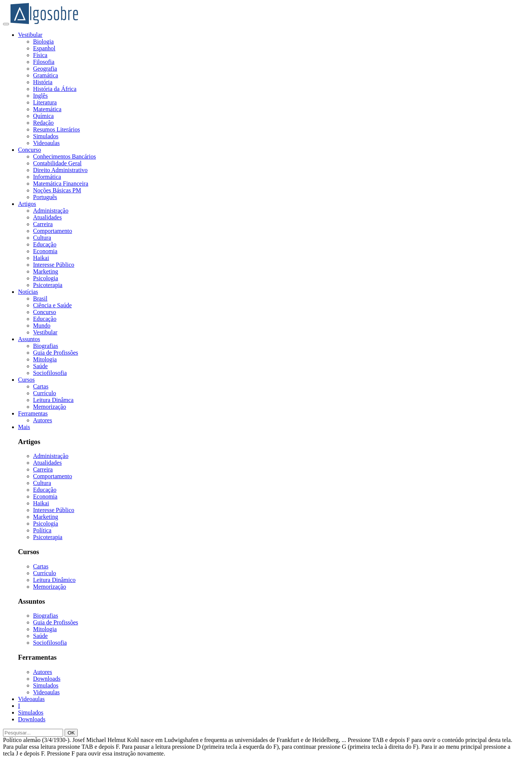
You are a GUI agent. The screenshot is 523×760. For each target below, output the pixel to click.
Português (45, 197)
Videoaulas (46, 143)
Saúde (40, 366)
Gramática (45, 75)
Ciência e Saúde (52, 305)
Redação (43, 122)
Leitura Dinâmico (54, 580)
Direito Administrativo (60, 170)
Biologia (43, 41)
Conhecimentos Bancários (64, 156)
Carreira (43, 224)
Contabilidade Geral (57, 163)
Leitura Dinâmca (53, 400)
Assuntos (29, 339)
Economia (45, 251)
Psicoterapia (47, 285)
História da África (55, 89)
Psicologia (45, 278)
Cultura (42, 237)
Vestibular (30, 35)
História (43, 82)
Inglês (40, 95)
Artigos (27, 204)
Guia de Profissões (55, 352)
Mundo (41, 325)
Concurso (29, 150)
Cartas (40, 386)
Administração (50, 210)
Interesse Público (53, 264)
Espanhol (44, 48)
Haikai (41, 258)
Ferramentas (33, 413)
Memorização (49, 406)
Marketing (45, 271)
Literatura (45, 102)
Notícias (28, 292)
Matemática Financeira (60, 183)
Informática (47, 177)
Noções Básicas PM (57, 190)
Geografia (45, 68)
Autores (42, 420)
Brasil (40, 298)
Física (40, 55)
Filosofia (43, 62)
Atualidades (47, 217)
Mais (24, 427)
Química (43, 116)
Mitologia (45, 359)
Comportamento (52, 231)
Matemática (47, 109)
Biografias (45, 346)
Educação (44, 244)
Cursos (26, 379)
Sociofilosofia (50, 373)
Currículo (44, 393)
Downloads (46, 678)
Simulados (46, 136)
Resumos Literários (56, 129)
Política (42, 530)
